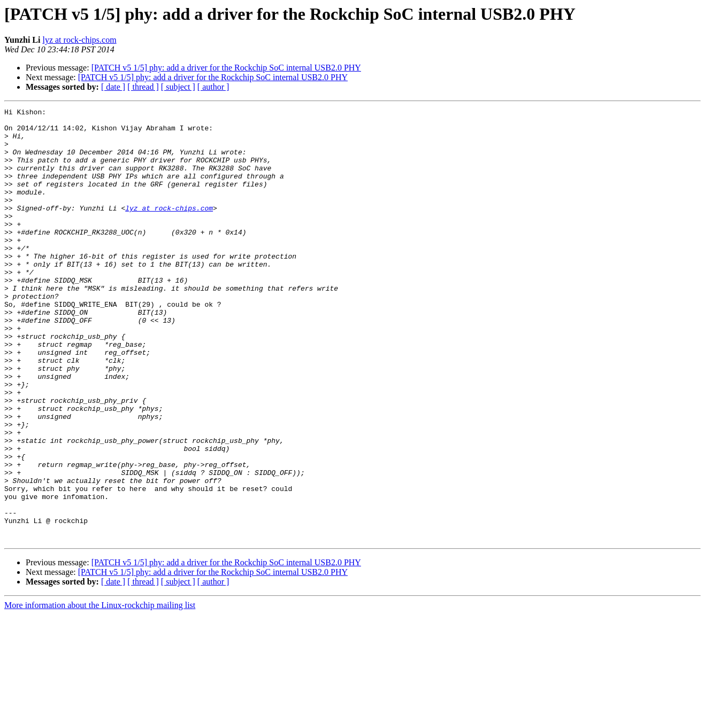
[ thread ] (143, 86)
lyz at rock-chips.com (79, 39)
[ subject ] (178, 86)
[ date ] (113, 86)
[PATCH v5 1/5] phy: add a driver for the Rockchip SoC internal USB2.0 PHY (226, 67)
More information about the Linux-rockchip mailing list (99, 691)
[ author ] (213, 86)
